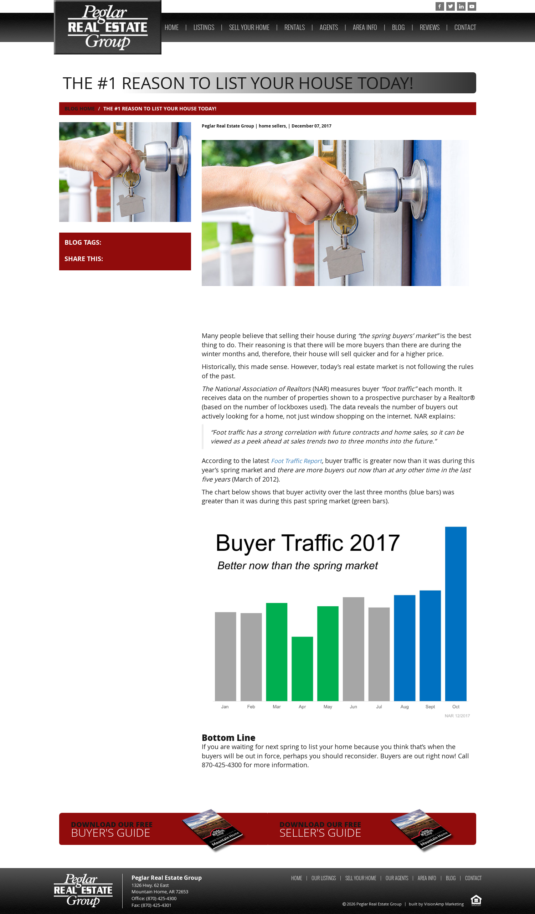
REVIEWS (429, 27)
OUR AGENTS (397, 878)
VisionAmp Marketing (444, 903)
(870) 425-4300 (410, 6)
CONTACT (465, 27)
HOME (172, 27)
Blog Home (80, 108)
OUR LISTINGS (324, 878)
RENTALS (294, 27)
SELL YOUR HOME (249, 27)
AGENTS (329, 27)
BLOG (398, 27)
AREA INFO (365, 27)
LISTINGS (204, 27)
